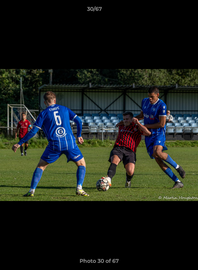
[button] (171, 11)
